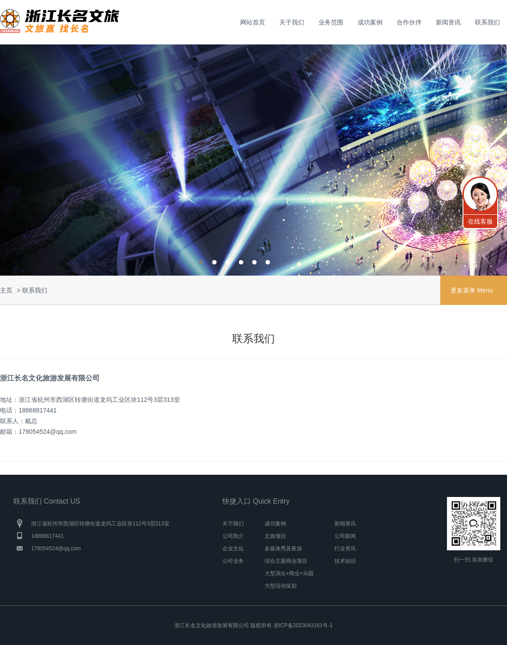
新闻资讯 (448, 22)
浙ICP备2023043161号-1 (303, 625)
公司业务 (233, 561)
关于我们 (291, 22)
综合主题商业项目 (286, 561)
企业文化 (233, 548)
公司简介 (233, 536)
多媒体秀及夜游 (283, 548)
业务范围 (330, 22)
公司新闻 (345, 536)
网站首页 (252, 22)
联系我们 (487, 22)
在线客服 (480, 221)
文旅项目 (275, 536)
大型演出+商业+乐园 (289, 573)
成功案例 (370, 22)
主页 (6, 290)
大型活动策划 (281, 586)
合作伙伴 (409, 22)
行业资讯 (345, 548)
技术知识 (345, 561)
